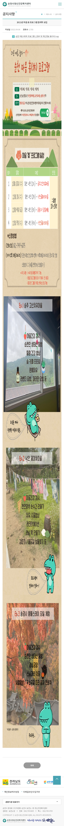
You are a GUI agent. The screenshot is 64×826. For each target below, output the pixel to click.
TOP (57, 780)
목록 (32, 765)
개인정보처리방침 (11, 791)
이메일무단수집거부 (31, 791)
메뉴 (60, 4)
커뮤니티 (49, 14)
